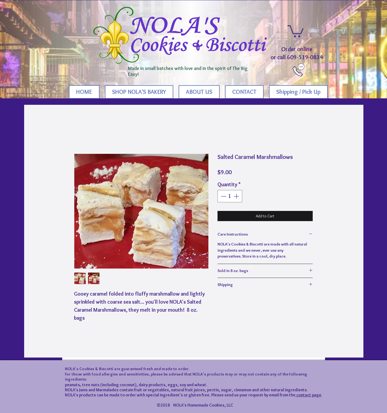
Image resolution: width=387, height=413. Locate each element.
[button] (296, 30)
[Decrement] (222, 196)
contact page (308, 394)
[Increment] (236, 196)
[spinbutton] (229, 196)
